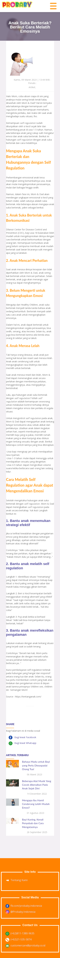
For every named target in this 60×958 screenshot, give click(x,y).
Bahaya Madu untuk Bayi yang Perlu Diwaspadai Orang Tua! (36, 765)
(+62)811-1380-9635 (22, 933)
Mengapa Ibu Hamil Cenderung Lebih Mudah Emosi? (36, 804)
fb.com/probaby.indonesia (26, 905)
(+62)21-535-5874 (21, 939)
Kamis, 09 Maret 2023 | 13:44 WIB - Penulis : (32, 81)
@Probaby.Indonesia (23, 911)
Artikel (32, 87)
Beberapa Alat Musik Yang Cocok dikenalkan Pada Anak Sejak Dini (36, 784)
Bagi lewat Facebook (25, 737)
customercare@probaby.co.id (28, 945)
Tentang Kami (19, 880)
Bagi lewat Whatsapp (25, 742)
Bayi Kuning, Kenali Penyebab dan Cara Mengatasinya (33, 823)
